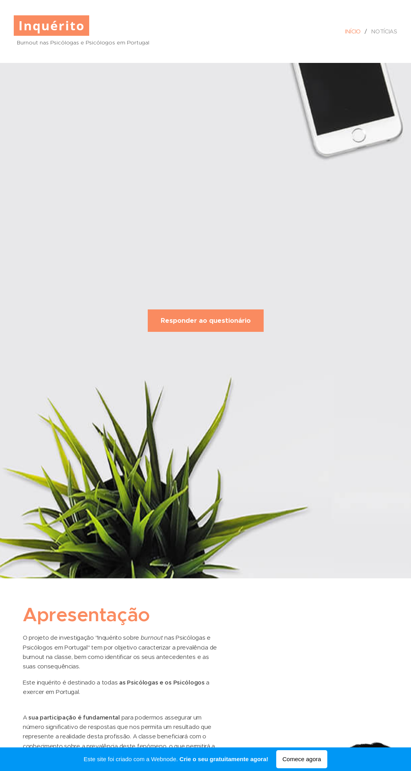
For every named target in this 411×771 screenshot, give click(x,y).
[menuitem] (354, 31)
